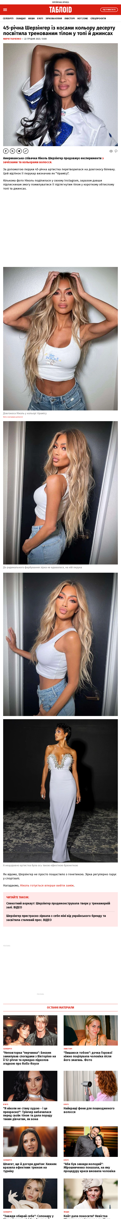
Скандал (21, 18)
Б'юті (40, 18)
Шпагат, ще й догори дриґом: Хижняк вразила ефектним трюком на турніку (30, 1167)
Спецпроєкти (98, 18)
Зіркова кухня (54, 18)
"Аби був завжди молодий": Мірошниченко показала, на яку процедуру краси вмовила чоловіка (89, 1167)
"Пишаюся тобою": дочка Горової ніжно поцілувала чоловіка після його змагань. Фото (88, 1056)
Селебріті (8, 18)
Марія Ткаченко (12, 39)
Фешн (31, 18)
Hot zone (82, 18)
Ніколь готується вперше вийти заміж (47, 885)
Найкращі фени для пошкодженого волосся (89, 1110)
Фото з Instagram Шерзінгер (13, 417)
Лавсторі (69, 18)
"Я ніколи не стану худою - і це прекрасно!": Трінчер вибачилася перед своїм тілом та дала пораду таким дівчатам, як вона (27, 1114)
